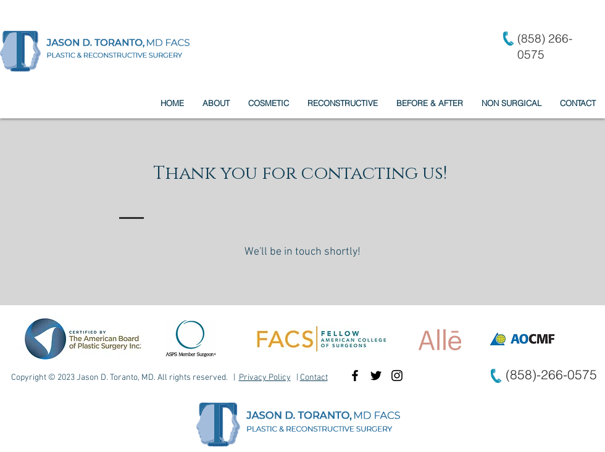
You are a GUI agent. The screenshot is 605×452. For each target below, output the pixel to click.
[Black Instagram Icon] (397, 375)
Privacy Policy (265, 377)
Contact (314, 377)
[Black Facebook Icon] (355, 375)
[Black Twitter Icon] (376, 375)
